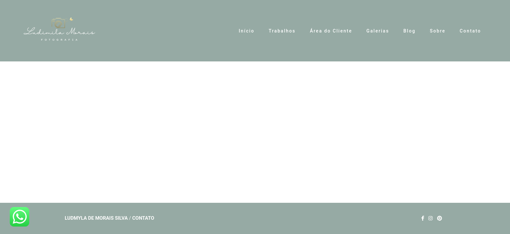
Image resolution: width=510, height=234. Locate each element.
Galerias (378, 30)
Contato (470, 30)
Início (246, 30)
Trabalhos (282, 30)
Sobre (437, 30)
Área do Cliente (331, 30)
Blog (409, 30)
